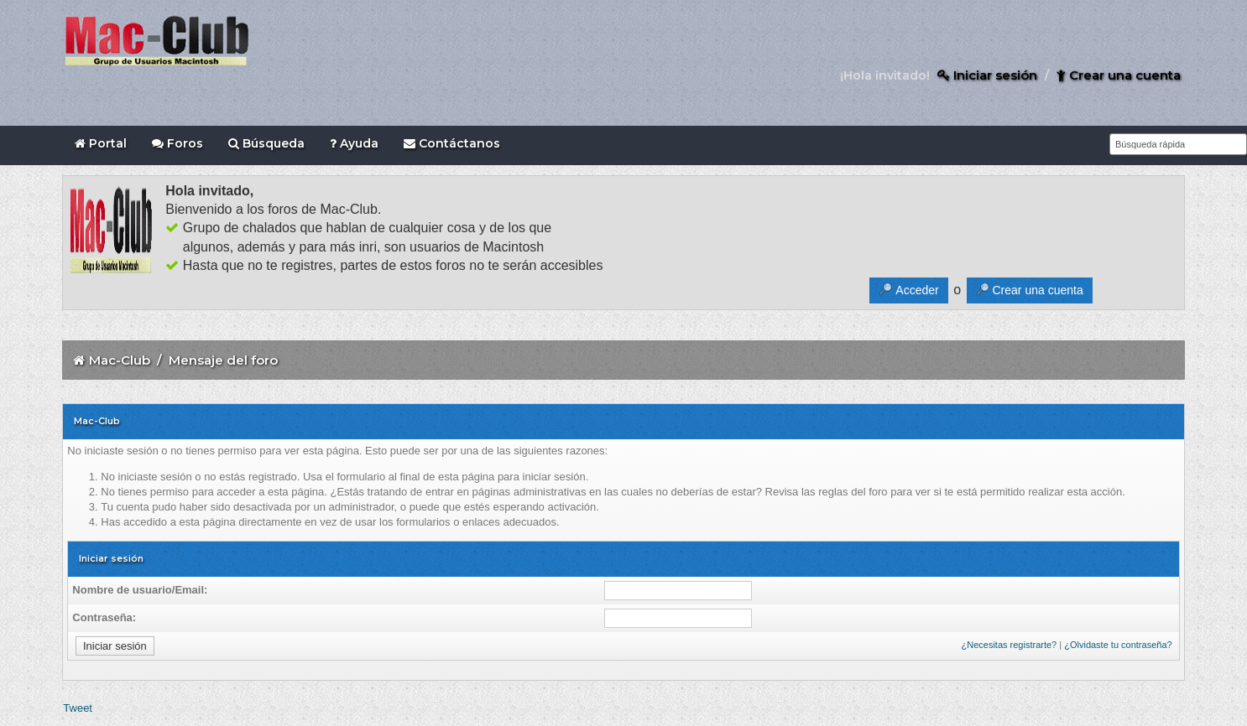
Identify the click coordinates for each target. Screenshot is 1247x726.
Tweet (77, 708)
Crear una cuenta (1119, 75)
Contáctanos (452, 143)
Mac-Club (119, 360)
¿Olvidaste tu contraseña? (1117, 645)
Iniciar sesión (987, 75)
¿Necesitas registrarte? (1009, 645)
